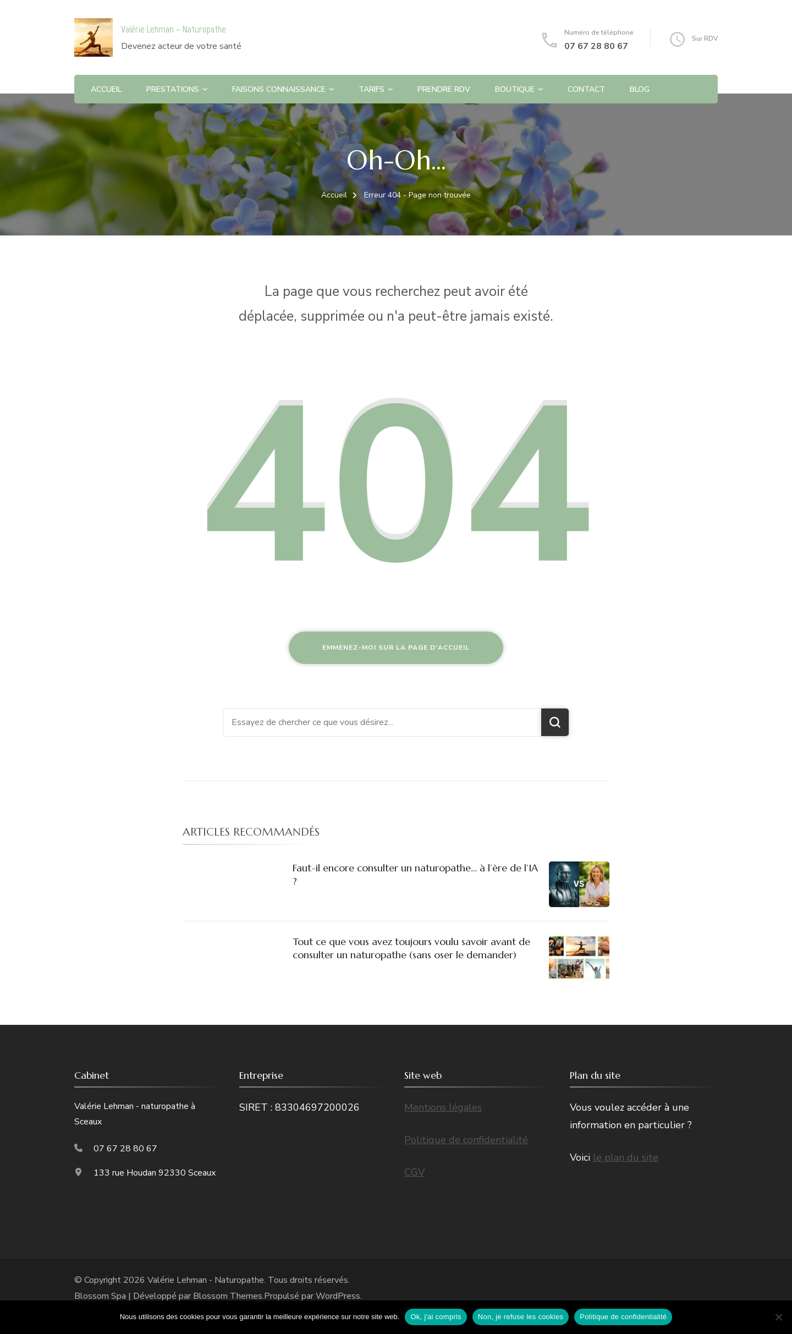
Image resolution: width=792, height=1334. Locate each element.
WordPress (338, 1296)
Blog (640, 89)
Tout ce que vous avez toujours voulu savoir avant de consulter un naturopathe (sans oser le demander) (411, 947)
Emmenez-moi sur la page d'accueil (396, 647)
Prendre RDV (443, 89)
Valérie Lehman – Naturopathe (173, 29)
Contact (586, 89)
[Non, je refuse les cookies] (778, 1316)
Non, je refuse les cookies (520, 1317)
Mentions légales (443, 1107)
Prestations (172, 89)
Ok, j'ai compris (435, 1317)
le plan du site (625, 1157)
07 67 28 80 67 (596, 46)
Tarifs (371, 89)
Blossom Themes (227, 1296)
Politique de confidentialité (466, 1139)
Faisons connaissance (279, 89)
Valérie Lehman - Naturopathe (205, 1280)
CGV (414, 1172)
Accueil (106, 89)
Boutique (515, 89)
